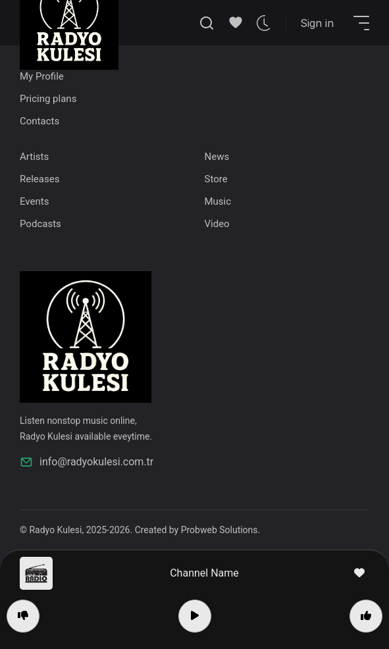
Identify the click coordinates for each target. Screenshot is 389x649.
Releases (39, 179)
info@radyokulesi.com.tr (86, 462)
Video (217, 224)
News (217, 157)
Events (34, 201)
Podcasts (40, 224)
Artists (34, 157)
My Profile (42, 76)
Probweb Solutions (219, 530)
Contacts (39, 121)
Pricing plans (48, 99)
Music (218, 201)
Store (216, 179)
